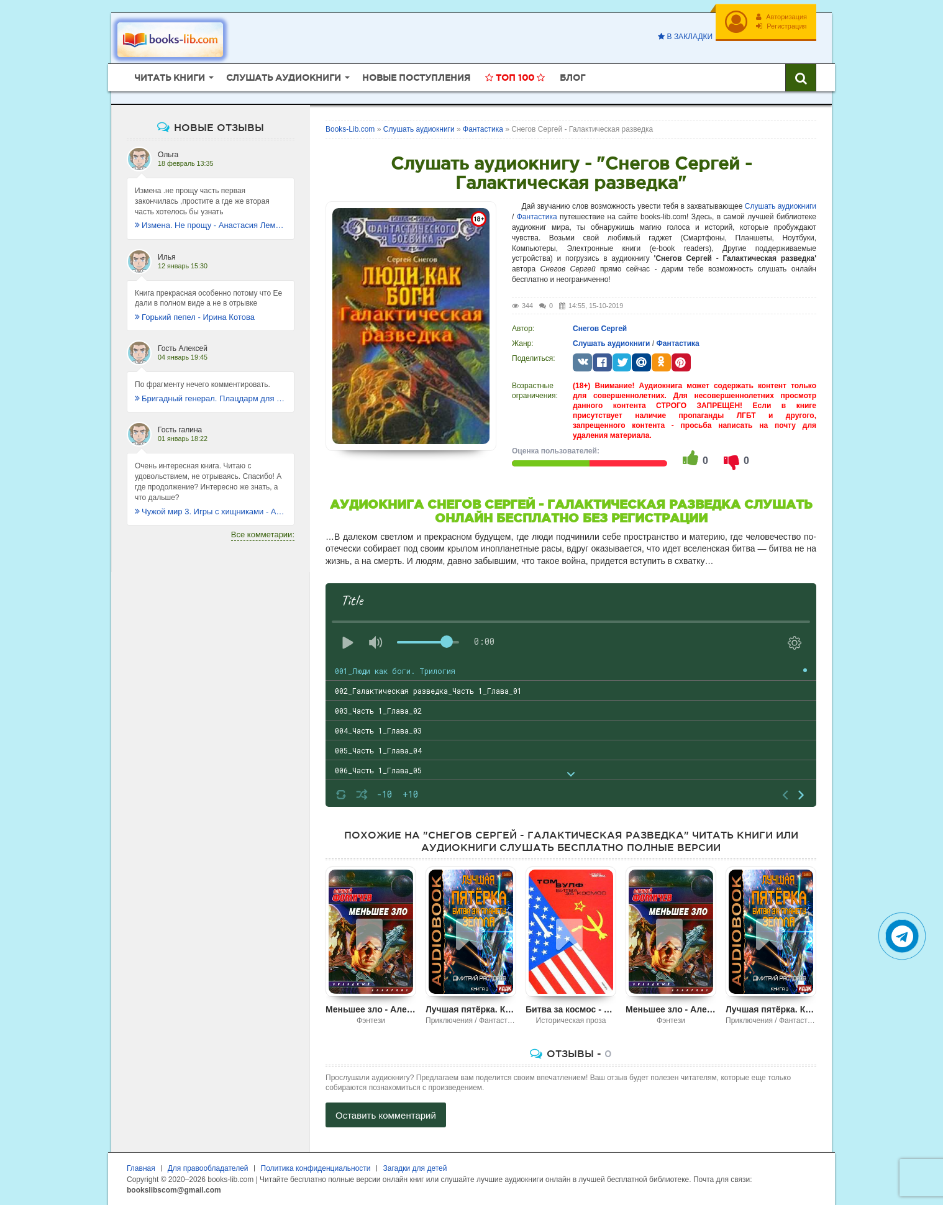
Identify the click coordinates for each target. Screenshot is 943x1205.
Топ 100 (515, 78)
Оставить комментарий (385, 1115)
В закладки (685, 36)
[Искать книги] (800, 77)
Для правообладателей (208, 1168)
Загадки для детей (415, 1168)
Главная (141, 1168)
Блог (572, 78)
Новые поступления (416, 78)
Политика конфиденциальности (316, 1168)
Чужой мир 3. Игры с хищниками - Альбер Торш (210, 511)
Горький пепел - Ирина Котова (195, 317)
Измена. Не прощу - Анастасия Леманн (210, 225)
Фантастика (537, 216)
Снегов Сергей (600, 328)
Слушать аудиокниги (780, 206)
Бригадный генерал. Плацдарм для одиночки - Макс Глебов (210, 398)
